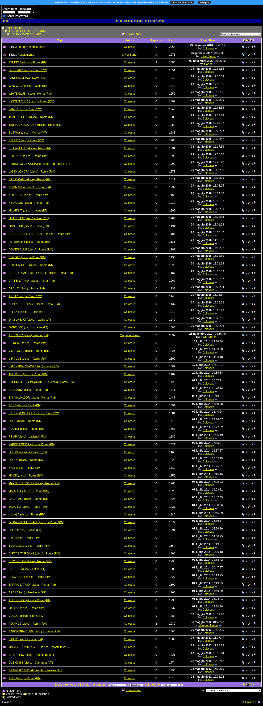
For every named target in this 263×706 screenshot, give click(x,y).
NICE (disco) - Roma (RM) (25, 467)
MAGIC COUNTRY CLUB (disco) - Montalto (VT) (39, 647)
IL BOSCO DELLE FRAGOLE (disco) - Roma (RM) (40, 233)
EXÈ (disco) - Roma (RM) (24, 537)
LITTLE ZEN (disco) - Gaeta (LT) (29, 218)
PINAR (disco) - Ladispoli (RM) (28, 436)
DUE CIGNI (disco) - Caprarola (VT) (31, 662)
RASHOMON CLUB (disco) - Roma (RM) (34, 413)
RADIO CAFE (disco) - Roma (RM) (30, 179)
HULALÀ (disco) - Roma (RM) (27, 514)
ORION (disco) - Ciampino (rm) (28, 452)
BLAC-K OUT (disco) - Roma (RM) (30, 576)
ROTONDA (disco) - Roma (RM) (28, 156)
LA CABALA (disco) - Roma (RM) (29, 498)
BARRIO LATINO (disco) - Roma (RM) (32, 584)
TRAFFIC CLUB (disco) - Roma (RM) (32, 117)
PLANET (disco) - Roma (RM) (27, 428)
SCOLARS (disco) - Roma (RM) (28, 389)
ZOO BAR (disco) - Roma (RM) (28, 70)
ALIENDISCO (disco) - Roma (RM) (30, 600)
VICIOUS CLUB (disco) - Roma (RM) (31, 101)
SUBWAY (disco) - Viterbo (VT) (28, 132)
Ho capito (204, 2)
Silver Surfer (129, 54)
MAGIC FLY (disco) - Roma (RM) (29, 491)
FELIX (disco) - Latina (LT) (25, 530)
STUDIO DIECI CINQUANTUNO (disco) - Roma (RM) (42, 382)
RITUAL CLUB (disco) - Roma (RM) (31, 148)
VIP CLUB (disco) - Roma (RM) (28, 358)
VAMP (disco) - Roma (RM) (25, 109)
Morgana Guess (130, 335)
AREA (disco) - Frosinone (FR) (27, 592)
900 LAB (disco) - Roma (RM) (27, 608)
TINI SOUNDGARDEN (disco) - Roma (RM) (35, 124)
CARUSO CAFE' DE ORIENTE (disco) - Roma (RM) (41, 272)
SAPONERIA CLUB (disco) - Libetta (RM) (34, 631)
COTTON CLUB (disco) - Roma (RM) (32, 265)
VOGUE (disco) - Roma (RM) (27, 615)
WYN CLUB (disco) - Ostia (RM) (28, 85)
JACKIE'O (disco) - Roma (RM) (28, 506)
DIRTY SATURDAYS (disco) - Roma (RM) (34, 553)
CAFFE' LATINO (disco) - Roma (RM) (32, 280)
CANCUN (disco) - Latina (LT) (27, 569)
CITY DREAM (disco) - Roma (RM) (30, 561)
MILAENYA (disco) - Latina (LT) (28, 210)
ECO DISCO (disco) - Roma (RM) (29, 545)
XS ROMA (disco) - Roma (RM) (28, 343)
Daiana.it (250, 702)
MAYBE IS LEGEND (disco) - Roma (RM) (34, 483)
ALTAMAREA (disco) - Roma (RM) (30, 187)
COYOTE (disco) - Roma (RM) (27, 257)
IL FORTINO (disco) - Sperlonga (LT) (31, 654)
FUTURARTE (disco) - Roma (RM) (30, 241)
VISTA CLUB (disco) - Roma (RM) (30, 350)
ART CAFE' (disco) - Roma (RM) (29, 335)
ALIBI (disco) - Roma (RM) (25, 678)
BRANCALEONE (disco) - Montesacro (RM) (36, 670)
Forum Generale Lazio (31, 46)
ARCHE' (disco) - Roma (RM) (27, 288)
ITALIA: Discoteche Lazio (25, 34)
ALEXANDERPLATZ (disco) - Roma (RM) (34, 304)
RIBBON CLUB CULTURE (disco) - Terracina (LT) (39, 163)
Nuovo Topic (133, 34)
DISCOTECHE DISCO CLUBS (27, 30)
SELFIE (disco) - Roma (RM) (26, 140)
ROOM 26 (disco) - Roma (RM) (28, 623)
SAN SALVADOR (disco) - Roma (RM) (32, 397)
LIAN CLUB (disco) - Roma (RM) (29, 226)
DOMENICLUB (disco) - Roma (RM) (31, 249)
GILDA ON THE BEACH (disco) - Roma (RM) (36, 522)
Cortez (208, 64)
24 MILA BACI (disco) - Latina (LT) (30, 319)
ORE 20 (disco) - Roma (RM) (26, 459)
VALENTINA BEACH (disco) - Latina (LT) (34, 366)
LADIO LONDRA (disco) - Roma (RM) (32, 171)
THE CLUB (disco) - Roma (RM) (28, 374)
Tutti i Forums (13, 27)
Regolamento (26, 54)
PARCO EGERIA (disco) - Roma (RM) (32, 444)
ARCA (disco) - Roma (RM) (25, 296)
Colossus (129, 46)
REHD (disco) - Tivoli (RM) (25, 405)
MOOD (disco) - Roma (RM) (26, 475)
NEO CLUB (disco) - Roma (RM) (29, 202)
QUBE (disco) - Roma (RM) (26, 421)
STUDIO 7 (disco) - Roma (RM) (28, 62)
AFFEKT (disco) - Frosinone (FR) (29, 311)
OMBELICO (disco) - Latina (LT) (28, 327)
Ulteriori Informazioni (182, 2)
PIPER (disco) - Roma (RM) (26, 639)
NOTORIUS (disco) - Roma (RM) (29, 194)
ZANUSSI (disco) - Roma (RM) (28, 78)
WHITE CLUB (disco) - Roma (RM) (30, 93)
